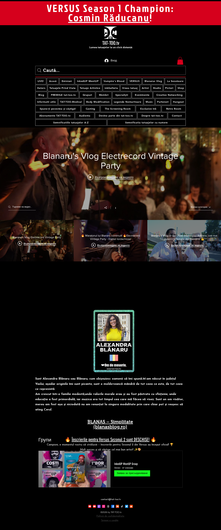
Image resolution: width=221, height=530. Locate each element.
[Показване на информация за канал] (113, 207)
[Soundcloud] (117, 506)
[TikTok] (122, 506)
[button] (180, 61)
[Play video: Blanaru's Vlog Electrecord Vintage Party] (110, 177)
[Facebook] (112, 506)
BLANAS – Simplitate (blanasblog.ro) (110, 424)
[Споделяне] (107, 207)
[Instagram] (103, 506)
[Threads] (108, 506)
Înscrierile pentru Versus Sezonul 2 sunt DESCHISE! (110, 439)
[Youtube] (89, 506)
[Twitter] (126, 506)
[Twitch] (99, 506)
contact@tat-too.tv (111, 499)
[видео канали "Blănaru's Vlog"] (110, 240)
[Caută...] (111, 70)
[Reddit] (131, 506)
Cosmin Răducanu (108, 17)
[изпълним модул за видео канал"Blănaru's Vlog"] (110, 194)
